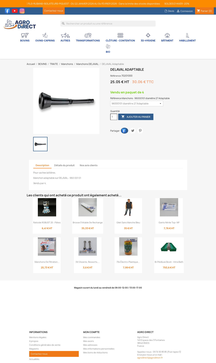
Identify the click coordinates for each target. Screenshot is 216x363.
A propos (33, 341)
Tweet (133, 131)
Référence (115, 75)
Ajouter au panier (135, 117)
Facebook (8, 11)
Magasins (34, 348)
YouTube (15, 11)
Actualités (34, 359)
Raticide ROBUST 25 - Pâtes (47, 222)
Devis (169, 11)
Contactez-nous (53, 10)
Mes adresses (90, 345)
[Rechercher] (108, 24)
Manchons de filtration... (47, 261)
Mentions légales (37, 337)
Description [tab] (42, 165)
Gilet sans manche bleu (128, 222)
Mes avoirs (88, 341)
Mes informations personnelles (98, 348)
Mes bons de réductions (95, 352)
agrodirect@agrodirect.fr (150, 357)
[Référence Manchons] (136, 103)
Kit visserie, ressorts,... (88, 261)
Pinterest (140, 131)
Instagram (22, 11)
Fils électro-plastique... (128, 261)
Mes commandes (91, 337)
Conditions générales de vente (44, 345)
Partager (124, 131)
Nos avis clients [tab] (89, 165)
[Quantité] (113, 117)
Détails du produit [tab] (64, 165)
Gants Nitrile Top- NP (169, 222)
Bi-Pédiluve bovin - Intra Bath (169, 261)
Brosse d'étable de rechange (88, 222)
